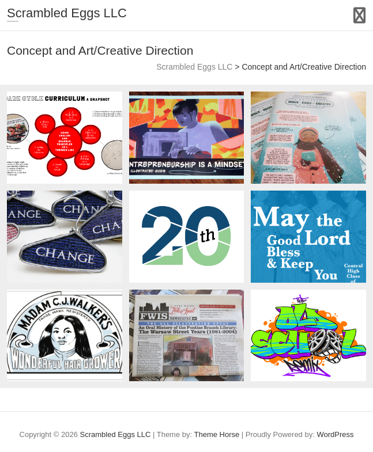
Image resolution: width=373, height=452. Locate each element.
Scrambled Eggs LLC (67, 13)
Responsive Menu (359, 15)
